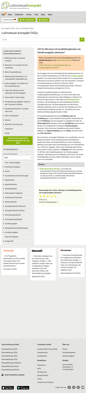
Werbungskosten (73, 100)
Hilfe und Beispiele (11, 116)
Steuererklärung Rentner (10, 370)
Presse (7, 133)
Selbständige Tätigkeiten (14, 193)
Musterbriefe (42, 356)
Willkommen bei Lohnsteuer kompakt (15, 59)
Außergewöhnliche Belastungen (16, 228)
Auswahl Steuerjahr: (10, 154)
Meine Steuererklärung (13, 72)
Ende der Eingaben (11, 237)
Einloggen (43, 20)
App (3, 15)
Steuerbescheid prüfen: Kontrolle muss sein (16, 110)
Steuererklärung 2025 (64, 60)
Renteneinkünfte (11, 202)
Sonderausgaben (77, 76)
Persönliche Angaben (12, 167)
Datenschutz (42, 372)
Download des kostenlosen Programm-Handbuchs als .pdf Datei (17, 140)
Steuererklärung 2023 (9, 356)
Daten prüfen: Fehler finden (14, 97)
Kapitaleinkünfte (11, 184)
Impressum (9, 129)
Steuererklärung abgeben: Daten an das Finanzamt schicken (17, 103)
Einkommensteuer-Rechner (50, 169)
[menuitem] (9, 20)
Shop (50, 15)
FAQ (36, 15)
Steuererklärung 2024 (9, 352)
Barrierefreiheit (42, 375)
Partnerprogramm (69, 352)
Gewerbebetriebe (11, 189)
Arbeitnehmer (10, 180)
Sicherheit (19, 15)
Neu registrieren (27, 20)
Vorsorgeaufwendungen (13, 219)
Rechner (8, 120)
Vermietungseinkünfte (13, 215)
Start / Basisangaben (12, 163)
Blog (43, 15)
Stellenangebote (68, 356)
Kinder (7, 171)
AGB (39, 369)
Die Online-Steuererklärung (19, 8)
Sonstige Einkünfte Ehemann (15, 206)
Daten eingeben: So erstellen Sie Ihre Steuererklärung (16, 84)
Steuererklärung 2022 (9, 359)
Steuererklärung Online (10, 344)
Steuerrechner (42, 352)
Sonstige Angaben (11, 232)
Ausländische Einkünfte (13, 197)
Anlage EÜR (9, 241)
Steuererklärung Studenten (11, 363)
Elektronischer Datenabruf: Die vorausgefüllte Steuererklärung (16, 77)
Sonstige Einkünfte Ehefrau (15, 211)
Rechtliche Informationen (14, 124)
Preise (28, 15)
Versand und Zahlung (45, 382)
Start (10, 15)
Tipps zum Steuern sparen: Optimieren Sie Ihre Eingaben (15, 91)
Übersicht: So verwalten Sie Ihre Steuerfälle (16, 66)
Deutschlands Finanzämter (47, 349)
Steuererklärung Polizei (10, 366)
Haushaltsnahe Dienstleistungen (16, 176)
